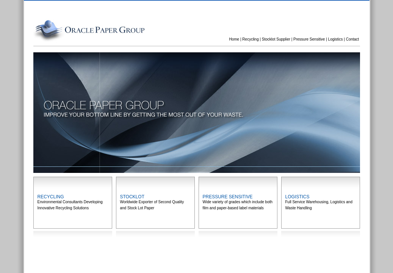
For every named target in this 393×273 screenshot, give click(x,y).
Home (234, 39)
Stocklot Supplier (276, 39)
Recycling (250, 39)
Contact (352, 39)
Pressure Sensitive (309, 39)
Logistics (335, 39)
